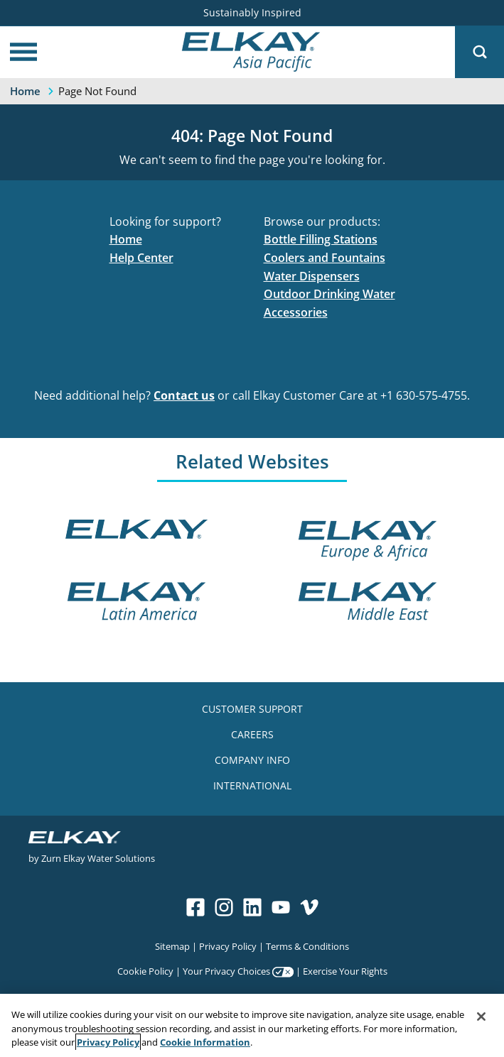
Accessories (296, 312)
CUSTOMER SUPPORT (252, 708)
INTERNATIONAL (252, 785)
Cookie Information (205, 1042)
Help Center (141, 257)
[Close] (481, 1016)
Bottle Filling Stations (320, 239)
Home (125, 239)
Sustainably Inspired (252, 12)
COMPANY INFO (252, 759)
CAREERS (252, 734)
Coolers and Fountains (324, 257)
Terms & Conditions (307, 946)
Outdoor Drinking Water (329, 294)
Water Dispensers (312, 276)
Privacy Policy (228, 946)
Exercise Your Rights (345, 970)
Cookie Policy (145, 970)
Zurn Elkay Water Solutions (98, 858)
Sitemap (172, 946)
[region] (252, 1025)
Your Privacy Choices (226, 970)
